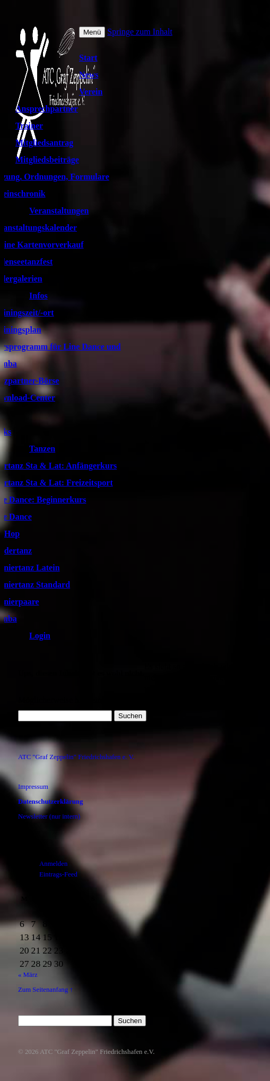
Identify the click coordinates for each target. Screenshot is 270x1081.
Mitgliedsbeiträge (47, 159)
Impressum (33, 786)
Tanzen (42, 448)
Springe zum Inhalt (139, 31)
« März (28, 974)
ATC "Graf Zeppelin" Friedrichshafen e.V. (97, 1052)
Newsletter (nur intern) (49, 816)
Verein (90, 91)
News (88, 74)
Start (88, 57)
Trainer (29, 125)
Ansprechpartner (46, 108)
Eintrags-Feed (58, 874)
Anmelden (53, 863)
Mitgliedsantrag (44, 142)
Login (39, 635)
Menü (92, 32)
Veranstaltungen (59, 210)
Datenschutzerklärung (50, 801)
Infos (38, 295)
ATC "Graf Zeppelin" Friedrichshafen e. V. (76, 757)
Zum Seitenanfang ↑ (45, 989)
